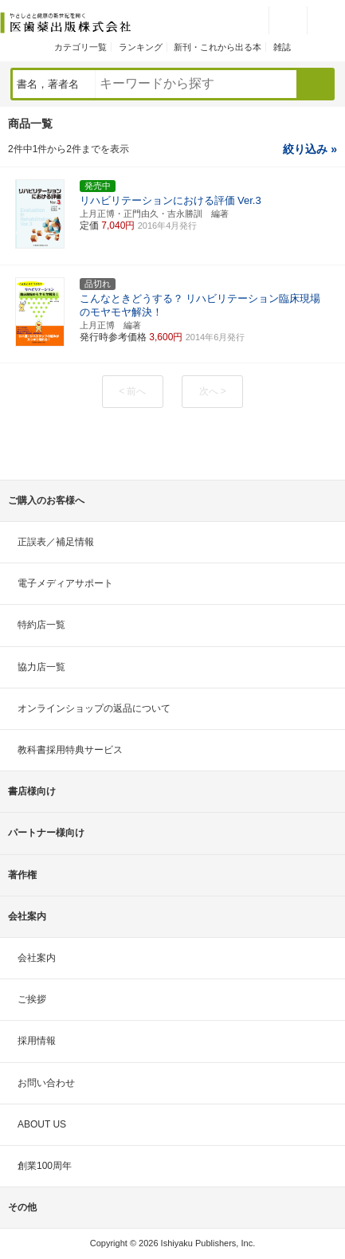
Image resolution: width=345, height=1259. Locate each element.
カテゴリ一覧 (80, 47)
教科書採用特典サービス (70, 749)
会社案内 (37, 957)
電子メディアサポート (65, 583)
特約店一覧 (41, 624)
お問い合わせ (46, 1082)
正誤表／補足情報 (56, 541)
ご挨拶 (32, 999)
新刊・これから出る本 (217, 47)
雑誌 (282, 47)
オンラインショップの (94, 708)
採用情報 (37, 1040)
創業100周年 (45, 1165)
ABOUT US (42, 1124)
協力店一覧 (41, 667)
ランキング (141, 47)
